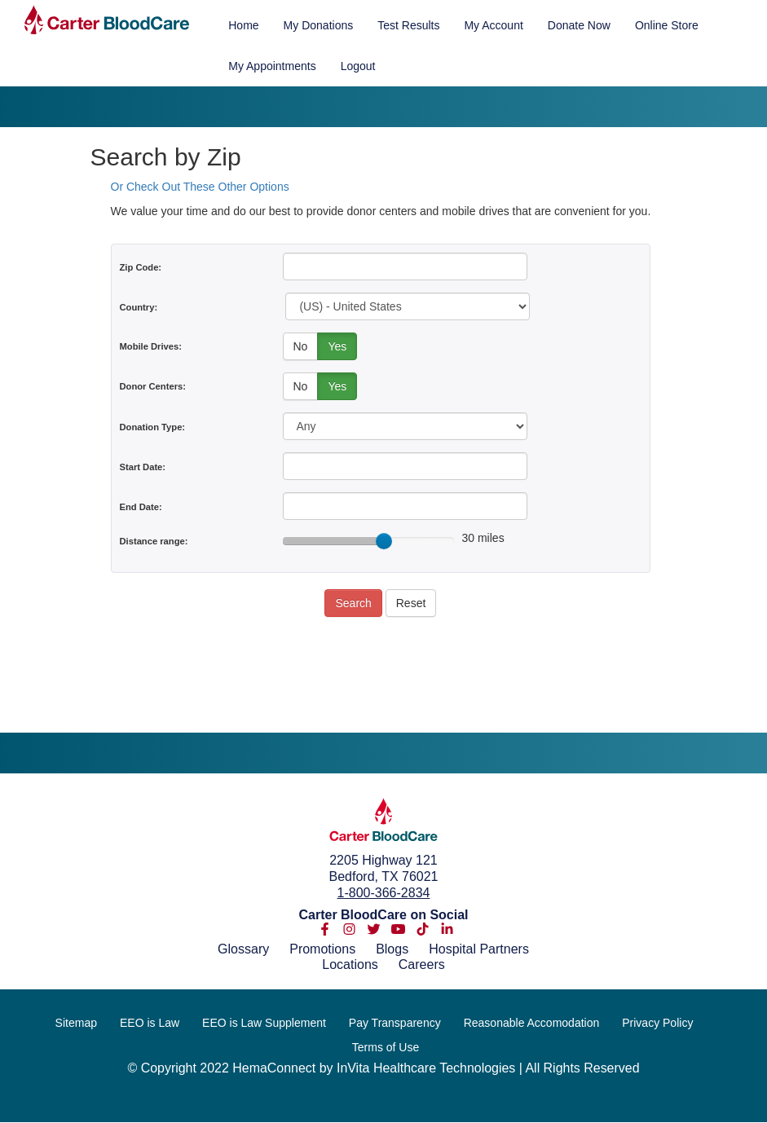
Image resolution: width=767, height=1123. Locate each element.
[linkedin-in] (447, 932)
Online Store (667, 25)
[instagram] (349, 932)
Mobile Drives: (151, 346)
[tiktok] (422, 932)
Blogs (392, 949)
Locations (350, 964)
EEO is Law (149, 1022)
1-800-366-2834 (383, 893)
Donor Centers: (153, 386)
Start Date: (143, 467)
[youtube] (398, 932)
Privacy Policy (657, 1022)
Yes (337, 346)
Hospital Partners (479, 949)
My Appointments (271, 66)
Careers (422, 964)
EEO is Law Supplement (264, 1022)
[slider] (384, 541)
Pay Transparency (395, 1022)
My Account (493, 25)
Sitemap (76, 1022)
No (300, 346)
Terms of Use (385, 1047)
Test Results (408, 25)
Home (243, 25)
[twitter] (374, 932)
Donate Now (579, 25)
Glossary (243, 949)
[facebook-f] (325, 932)
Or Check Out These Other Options (200, 186)
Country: (139, 307)
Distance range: (154, 541)
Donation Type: (153, 427)
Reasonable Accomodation (532, 1022)
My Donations (319, 25)
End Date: (141, 507)
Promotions (322, 949)
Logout (358, 66)
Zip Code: (141, 267)
